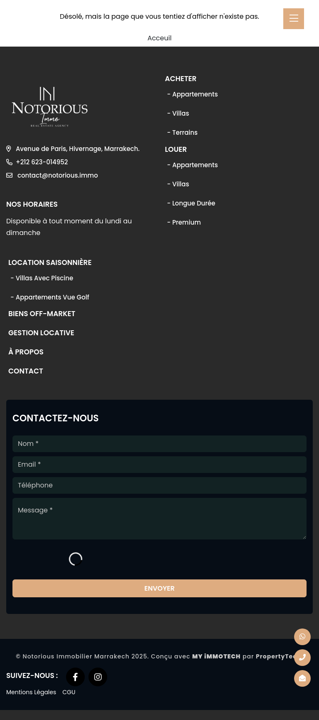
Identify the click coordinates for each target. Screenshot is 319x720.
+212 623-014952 (37, 162)
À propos (26, 353)
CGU (68, 692)
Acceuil (159, 38)
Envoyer (159, 588)
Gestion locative (41, 333)
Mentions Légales (31, 692)
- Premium (184, 222)
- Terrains (182, 132)
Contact (25, 372)
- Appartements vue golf (49, 297)
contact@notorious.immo (52, 175)
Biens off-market (41, 314)
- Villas (178, 113)
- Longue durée (191, 203)
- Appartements (192, 94)
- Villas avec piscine (41, 278)
